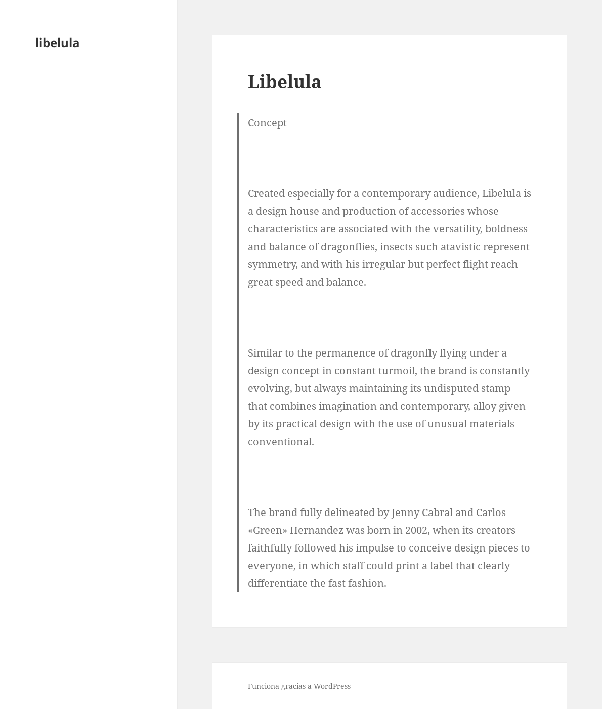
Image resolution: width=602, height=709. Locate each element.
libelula (57, 42)
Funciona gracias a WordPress (299, 686)
